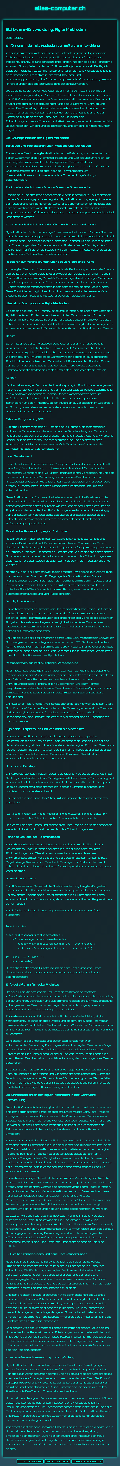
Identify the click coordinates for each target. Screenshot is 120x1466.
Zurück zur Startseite (30, 1461)
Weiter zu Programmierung (87, 1461)
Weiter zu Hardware (57, 1461)
